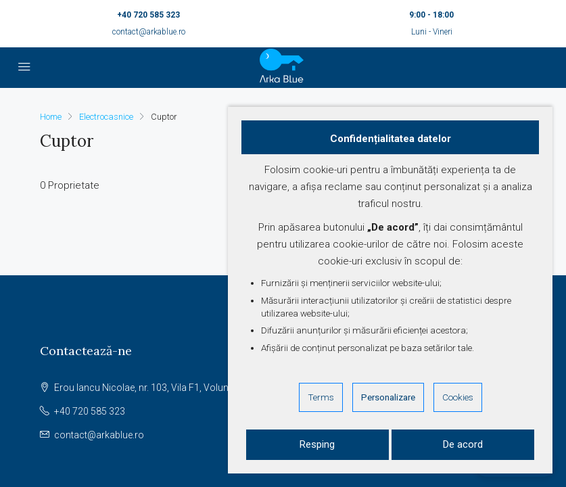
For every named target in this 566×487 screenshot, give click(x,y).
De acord (463, 444)
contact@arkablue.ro (148, 32)
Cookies (457, 397)
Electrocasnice (106, 117)
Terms (321, 397)
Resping (317, 444)
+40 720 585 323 (148, 15)
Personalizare (388, 397)
